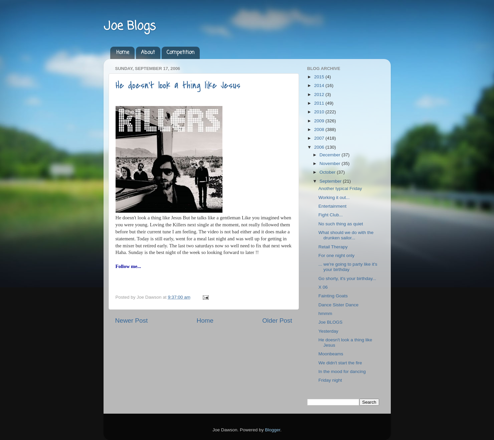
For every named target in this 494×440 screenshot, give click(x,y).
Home (122, 52)
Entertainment (332, 206)
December (331, 154)
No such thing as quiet (340, 223)
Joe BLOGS (330, 322)
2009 (319, 120)
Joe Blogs (130, 26)
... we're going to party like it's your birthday (347, 267)
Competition (180, 52)
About (148, 52)
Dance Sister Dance (338, 304)
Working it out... (334, 197)
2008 (319, 129)
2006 (319, 147)
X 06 (323, 287)
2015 (319, 76)
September (331, 181)
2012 (319, 94)
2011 (319, 103)
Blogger (272, 429)
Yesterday (328, 331)
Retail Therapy (333, 246)
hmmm (325, 313)
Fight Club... (330, 214)
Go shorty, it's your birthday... (347, 278)
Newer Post (131, 320)
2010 (319, 111)
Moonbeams (330, 353)
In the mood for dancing (342, 371)
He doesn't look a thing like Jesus (178, 85)
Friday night (330, 380)
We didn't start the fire (340, 362)
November (331, 163)
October (328, 172)
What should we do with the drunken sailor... (345, 235)
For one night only (336, 255)
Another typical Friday (340, 188)
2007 (319, 138)
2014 (319, 85)
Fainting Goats (333, 295)
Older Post (277, 320)
